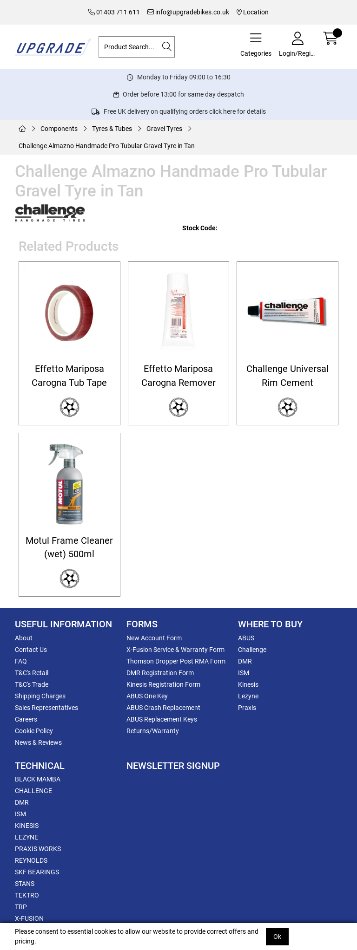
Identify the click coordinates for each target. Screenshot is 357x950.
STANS (24, 883)
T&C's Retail (31, 673)
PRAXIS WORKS (38, 848)
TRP (21, 907)
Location (253, 12)
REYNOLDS (31, 860)
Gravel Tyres (164, 128)
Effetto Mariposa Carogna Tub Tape (69, 376)
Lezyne (248, 696)
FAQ (21, 661)
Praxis (247, 707)
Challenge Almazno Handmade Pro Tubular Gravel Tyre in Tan (107, 146)
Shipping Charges (40, 696)
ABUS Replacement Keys (161, 719)
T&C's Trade (31, 684)
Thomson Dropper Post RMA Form (175, 661)
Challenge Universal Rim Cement (287, 376)
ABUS (246, 638)
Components (59, 128)
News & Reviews (38, 742)
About (24, 638)
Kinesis (248, 684)
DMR (245, 661)
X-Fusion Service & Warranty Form (175, 649)
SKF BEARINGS (37, 872)
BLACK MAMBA (37, 779)
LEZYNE (26, 837)
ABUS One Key (147, 696)
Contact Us (31, 649)
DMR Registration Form (160, 673)
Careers (26, 719)
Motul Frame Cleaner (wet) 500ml (69, 547)
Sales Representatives (46, 707)
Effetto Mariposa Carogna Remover (178, 376)
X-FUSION (29, 918)
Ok (277, 936)
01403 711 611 (114, 12)
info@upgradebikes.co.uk (188, 12)
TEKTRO (27, 895)
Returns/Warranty (152, 731)
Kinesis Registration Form (163, 684)
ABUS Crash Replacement (163, 707)
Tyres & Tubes (112, 128)
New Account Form (154, 638)
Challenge (252, 649)
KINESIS (27, 825)
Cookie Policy (34, 731)
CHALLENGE (33, 790)
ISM (243, 673)
